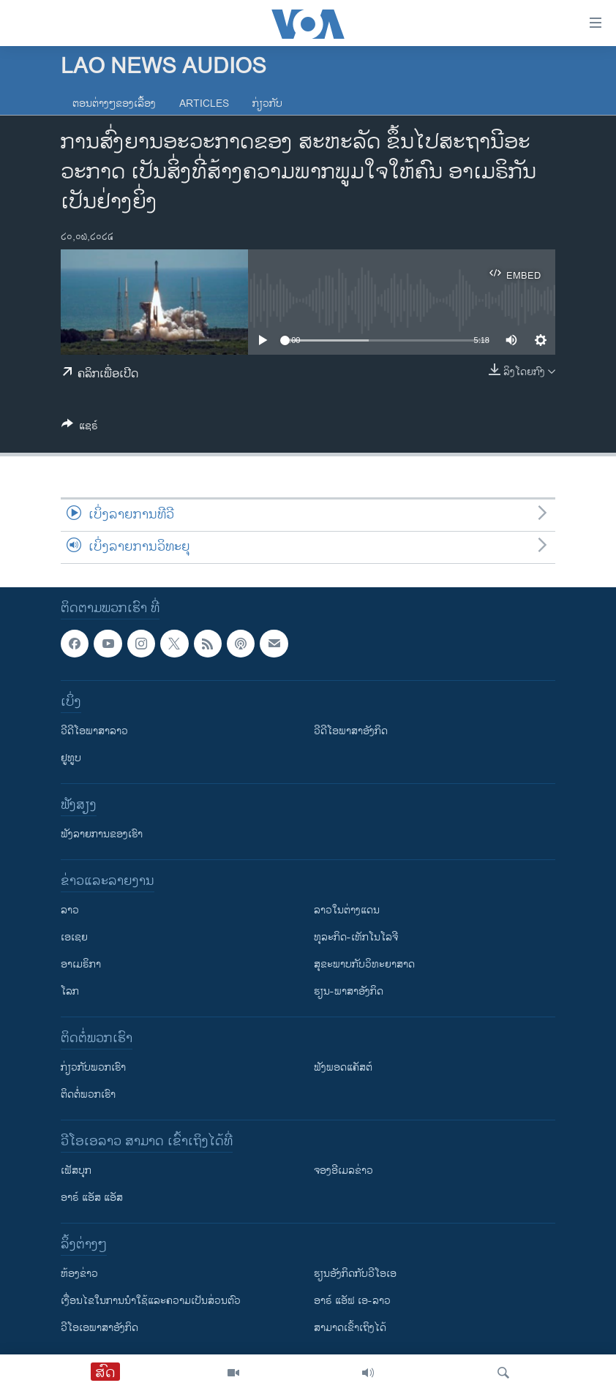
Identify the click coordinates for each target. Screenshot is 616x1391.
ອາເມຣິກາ (81, 965)
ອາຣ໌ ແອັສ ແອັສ (92, 1198)
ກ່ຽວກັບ (267, 103)
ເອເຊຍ (74, 938)
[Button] (79, 428)
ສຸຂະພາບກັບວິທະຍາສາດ (364, 965)
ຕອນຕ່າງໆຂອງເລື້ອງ (114, 103)
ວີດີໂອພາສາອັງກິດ (351, 731)
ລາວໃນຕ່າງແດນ (347, 911)
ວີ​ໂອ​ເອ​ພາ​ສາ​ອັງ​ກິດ (99, 1328)
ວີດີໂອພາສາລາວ (94, 731)
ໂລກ (70, 992)
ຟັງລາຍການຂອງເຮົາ (102, 834)
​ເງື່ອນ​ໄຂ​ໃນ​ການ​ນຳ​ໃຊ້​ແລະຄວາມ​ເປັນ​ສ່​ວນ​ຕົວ (151, 1301)
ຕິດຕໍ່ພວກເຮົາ (88, 1095)
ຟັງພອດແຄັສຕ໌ (343, 1068)
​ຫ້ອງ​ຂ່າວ (79, 1274)
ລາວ (70, 911)
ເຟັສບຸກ (76, 1171)
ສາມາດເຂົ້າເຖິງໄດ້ (350, 1328)
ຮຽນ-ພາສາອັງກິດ (348, 992)
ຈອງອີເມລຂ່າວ (343, 1171)
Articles (204, 103)
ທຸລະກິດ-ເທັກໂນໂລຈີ (356, 938)
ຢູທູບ (71, 758)
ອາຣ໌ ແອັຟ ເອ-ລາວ (352, 1301)
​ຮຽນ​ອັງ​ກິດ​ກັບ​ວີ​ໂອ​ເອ (355, 1274)
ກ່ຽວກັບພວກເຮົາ (93, 1068)
